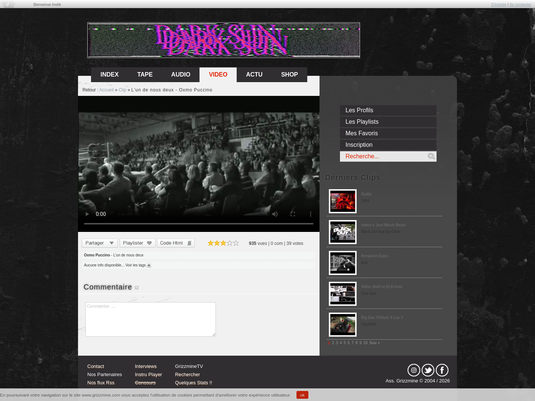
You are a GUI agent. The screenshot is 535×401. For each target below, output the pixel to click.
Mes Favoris (362, 133)
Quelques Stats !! (193, 382)
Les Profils (359, 110)
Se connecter (520, 5)
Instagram (414, 370)
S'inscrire (498, 5)
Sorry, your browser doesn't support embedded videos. (199, 164)
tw (428, 370)
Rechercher (187, 374)
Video (218, 74)
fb (442, 370)
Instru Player (148, 374)
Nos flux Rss (100, 382)
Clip (122, 90)
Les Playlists (362, 122)
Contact (95, 366)
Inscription (359, 145)
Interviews (146, 366)
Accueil (106, 90)
